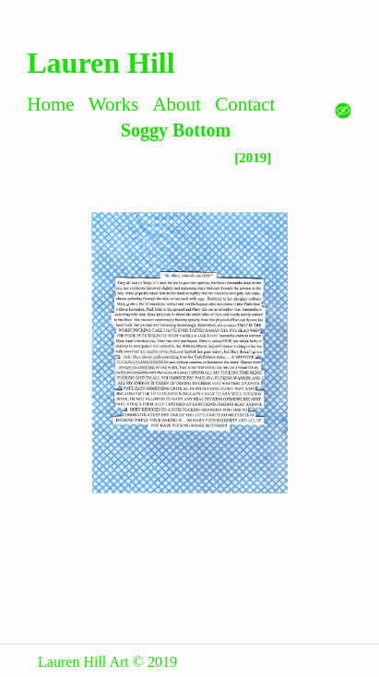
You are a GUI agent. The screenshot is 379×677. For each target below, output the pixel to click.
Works (113, 104)
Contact (245, 104)
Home (50, 104)
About (176, 104)
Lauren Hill (100, 62)
